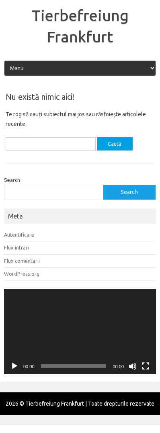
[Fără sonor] (133, 366)
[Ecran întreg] (146, 366)
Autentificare (19, 234)
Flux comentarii (22, 261)
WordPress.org (21, 273)
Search (12, 180)
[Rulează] (14, 366)
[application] (80, 332)
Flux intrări (16, 247)
